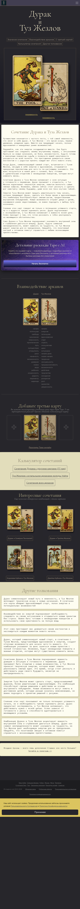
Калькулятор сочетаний (29, 43)
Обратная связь (30, 789)
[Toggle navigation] (77, 3)
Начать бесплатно (40, 263)
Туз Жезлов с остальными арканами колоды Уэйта (40, 475)
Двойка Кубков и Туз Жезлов (60, 578)
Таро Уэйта (22, 783)
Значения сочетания (17, 39)
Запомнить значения (38, 785)
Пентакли (58, 783)
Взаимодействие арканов (41, 39)
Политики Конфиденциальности (53, 806)
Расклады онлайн (51, 785)
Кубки (42, 783)
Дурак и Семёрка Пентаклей (20, 538)
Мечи (52, 783)
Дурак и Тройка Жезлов (60, 538)
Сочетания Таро (21, 785)
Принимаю (40, 812)
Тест (28, 785)
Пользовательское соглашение (65, 789)
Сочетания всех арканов (40, 482)
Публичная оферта (45, 789)
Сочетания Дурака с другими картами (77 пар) (40, 468)
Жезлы (47, 783)
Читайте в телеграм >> (40, 751)
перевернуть (31, 114)
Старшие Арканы (33, 783)
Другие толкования (52, 43)
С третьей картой (64, 39)
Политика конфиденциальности (40, 794)
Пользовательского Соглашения (24, 806)
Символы (61, 785)
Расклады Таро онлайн (40, 447)
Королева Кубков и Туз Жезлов (20, 578)
